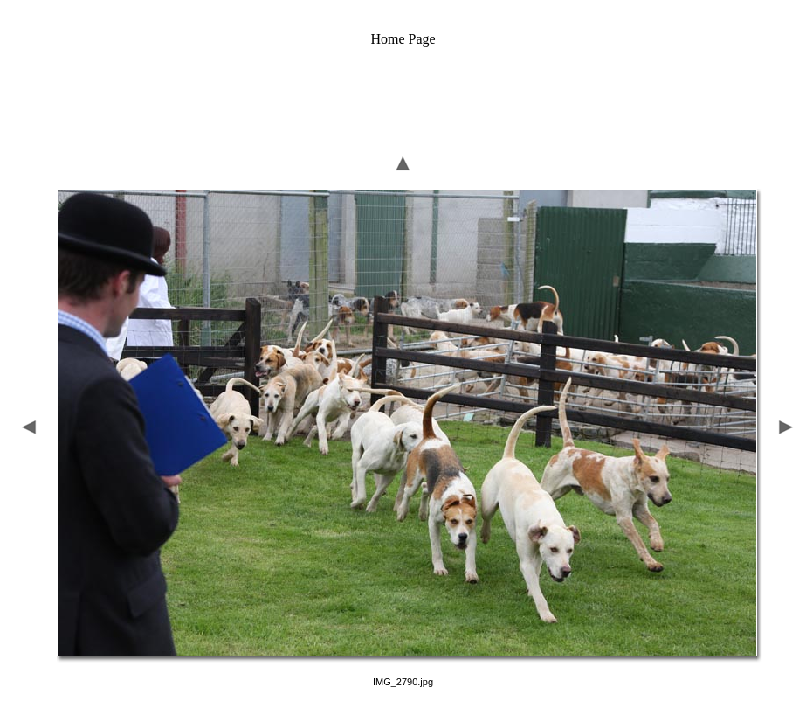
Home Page (402, 38)
